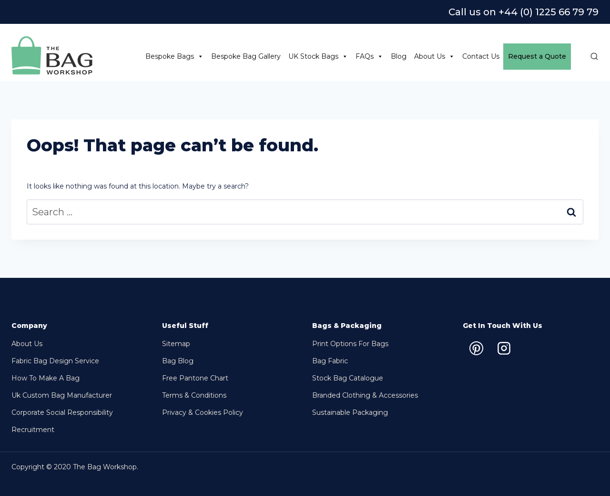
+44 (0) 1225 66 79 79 (548, 12)
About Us (434, 56)
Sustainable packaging (350, 412)
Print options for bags (350, 343)
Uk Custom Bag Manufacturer (61, 395)
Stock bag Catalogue (347, 378)
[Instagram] (504, 348)
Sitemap (176, 343)
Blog (399, 56)
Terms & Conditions (194, 395)
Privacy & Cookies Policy (202, 412)
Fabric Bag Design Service (55, 361)
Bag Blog (177, 361)
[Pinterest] (476, 348)
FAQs (369, 56)
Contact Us (480, 56)
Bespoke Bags (174, 56)
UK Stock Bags (318, 56)
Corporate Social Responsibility (62, 412)
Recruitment (32, 429)
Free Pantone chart (195, 378)
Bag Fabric (330, 361)
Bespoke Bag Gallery (246, 56)
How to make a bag (45, 378)
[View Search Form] (589, 57)
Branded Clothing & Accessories (365, 395)
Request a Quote (537, 56)
